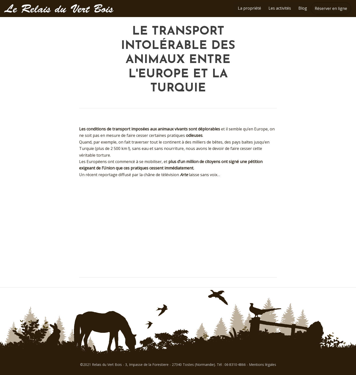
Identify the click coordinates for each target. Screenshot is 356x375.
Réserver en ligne (331, 8)
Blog (302, 8)
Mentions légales (262, 364)
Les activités (279, 8)
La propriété (249, 8)
